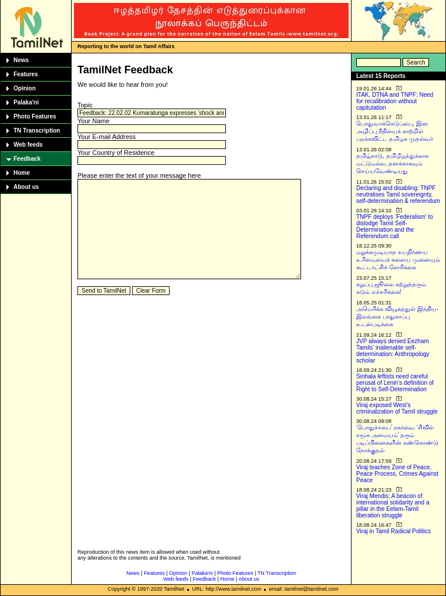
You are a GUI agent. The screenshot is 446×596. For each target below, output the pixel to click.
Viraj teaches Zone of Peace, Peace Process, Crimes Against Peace (397, 473)
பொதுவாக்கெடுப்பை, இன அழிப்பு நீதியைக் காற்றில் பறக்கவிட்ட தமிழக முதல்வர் (394, 131)
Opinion (24, 88)
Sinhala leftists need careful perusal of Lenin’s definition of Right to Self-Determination (395, 382)
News (21, 60)
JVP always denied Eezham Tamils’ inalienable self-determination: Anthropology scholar (393, 351)
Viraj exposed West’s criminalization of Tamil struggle (397, 408)
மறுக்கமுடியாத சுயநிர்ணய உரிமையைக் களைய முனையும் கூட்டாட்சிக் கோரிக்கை (398, 259)
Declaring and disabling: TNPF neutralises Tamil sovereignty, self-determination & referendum (398, 194)
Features (25, 74)
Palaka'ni (26, 102)
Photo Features (34, 116)
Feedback (26, 158)
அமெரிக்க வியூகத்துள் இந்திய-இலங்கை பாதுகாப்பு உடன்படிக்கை (397, 316)
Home (21, 173)
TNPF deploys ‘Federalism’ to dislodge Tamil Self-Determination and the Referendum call (394, 226)
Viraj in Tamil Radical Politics (393, 531)
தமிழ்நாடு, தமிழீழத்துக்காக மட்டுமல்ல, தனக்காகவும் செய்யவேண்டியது (392, 163)
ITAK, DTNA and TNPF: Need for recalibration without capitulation (394, 101)
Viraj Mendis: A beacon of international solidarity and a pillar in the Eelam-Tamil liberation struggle (393, 506)
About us (26, 187)
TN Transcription (36, 130)
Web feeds (28, 144)
